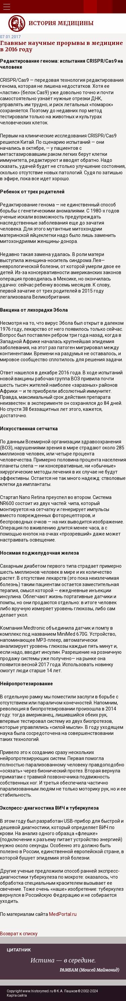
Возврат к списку (19, 933)
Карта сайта (17, 995)
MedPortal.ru (63, 914)
